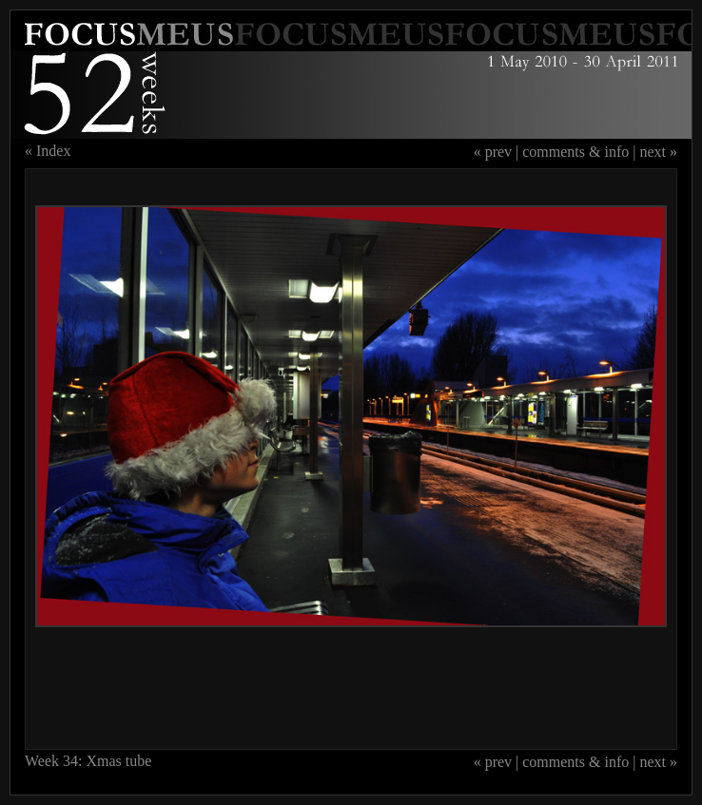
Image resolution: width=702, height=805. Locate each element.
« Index (47, 151)
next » (658, 152)
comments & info (575, 152)
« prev (493, 152)
